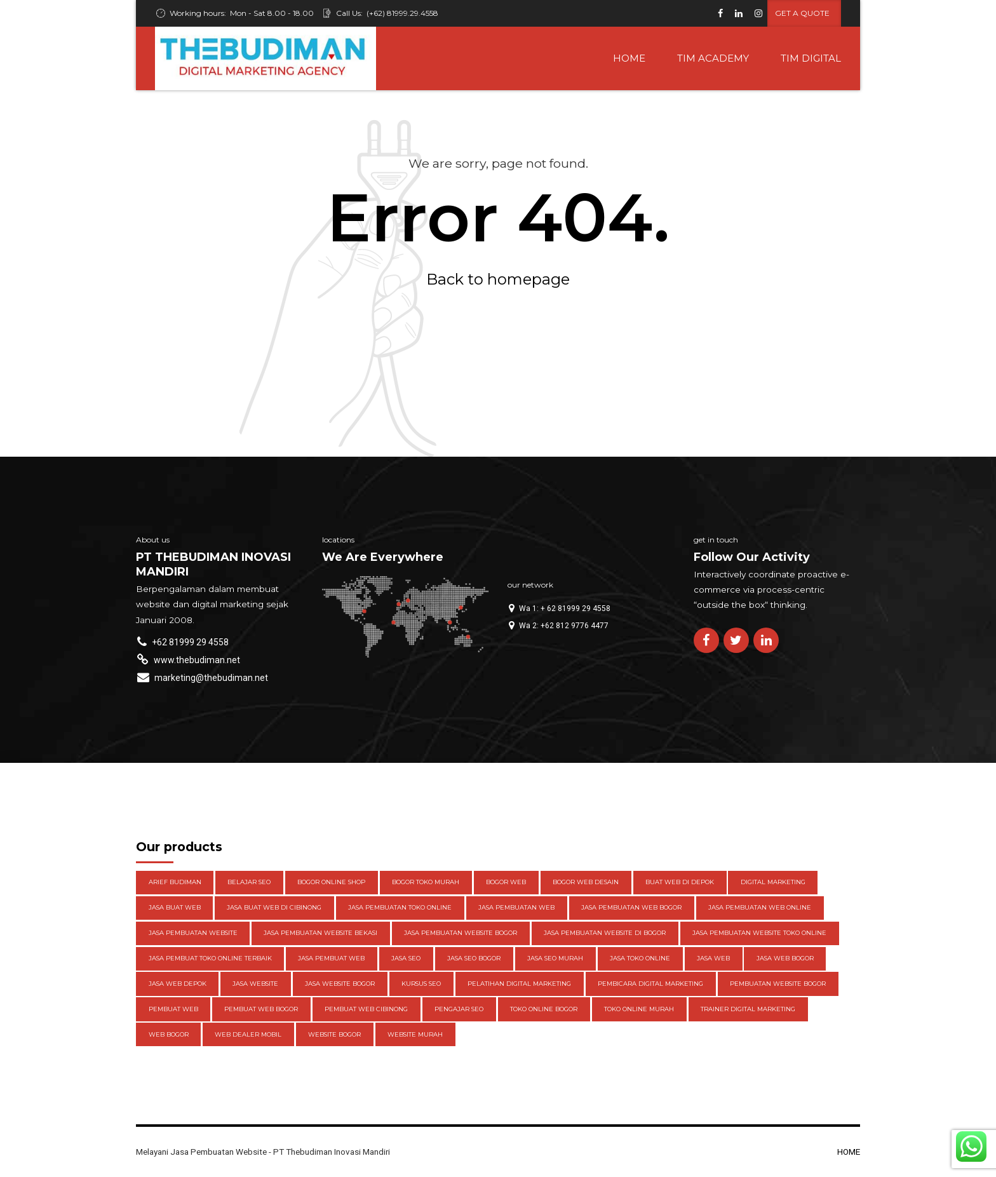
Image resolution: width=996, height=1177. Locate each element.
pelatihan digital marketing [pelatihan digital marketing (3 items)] (519, 983)
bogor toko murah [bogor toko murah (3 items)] (425, 881)
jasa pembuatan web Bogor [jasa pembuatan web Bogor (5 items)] (631, 907)
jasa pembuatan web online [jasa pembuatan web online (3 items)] (759, 907)
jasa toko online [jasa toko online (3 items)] (640, 958)
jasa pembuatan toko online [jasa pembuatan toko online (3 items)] (400, 907)
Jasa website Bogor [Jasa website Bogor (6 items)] (340, 983)
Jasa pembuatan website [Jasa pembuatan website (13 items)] (193, 932)
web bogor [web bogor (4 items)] (169, 1034)
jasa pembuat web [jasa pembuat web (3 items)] (331, 958)
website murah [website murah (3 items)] (415, 1034)
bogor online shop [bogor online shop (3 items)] (331, 881)
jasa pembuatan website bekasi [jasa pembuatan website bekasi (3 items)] (320, 932)
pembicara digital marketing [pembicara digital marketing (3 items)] (650, 983)
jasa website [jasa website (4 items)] (255, 983)
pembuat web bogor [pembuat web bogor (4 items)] (261, 1008)
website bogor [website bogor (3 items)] (334, 1034)
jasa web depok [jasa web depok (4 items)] (177, 983)
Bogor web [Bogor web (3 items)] (506, 881)
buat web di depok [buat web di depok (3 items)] (679, 881)
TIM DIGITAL (811, 58)
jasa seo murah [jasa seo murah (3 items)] (555, 958)
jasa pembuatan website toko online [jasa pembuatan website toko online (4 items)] (759, 932)
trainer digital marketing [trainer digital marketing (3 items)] (748, 1008)
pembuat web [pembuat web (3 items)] (173, 1008)
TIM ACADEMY (713, 58)
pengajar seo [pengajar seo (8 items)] (458, 1008)
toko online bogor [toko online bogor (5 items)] (543, 1008)
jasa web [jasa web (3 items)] (713, 958)
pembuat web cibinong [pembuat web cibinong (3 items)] (366, 1008)
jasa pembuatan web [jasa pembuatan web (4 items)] (516, 907)
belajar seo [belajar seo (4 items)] (249, 881)
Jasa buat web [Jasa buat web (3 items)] (175, 907)
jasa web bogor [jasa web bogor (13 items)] (785, 958)
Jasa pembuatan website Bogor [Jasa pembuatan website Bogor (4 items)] (460, 932)
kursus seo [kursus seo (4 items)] (421, 983)
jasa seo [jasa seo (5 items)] (406, 958)
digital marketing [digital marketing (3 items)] (773, 881)
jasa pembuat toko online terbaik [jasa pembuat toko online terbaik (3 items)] (210, 958)
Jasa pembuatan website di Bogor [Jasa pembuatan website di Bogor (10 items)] (605, 932)
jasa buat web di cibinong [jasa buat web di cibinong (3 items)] (274, 907)
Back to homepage (498, 279)
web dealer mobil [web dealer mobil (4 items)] (248, 1034)
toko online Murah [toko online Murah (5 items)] (639, 1008)
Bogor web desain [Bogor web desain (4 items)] (586, 881)
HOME (629, 58)
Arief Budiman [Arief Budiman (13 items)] (175, 881)
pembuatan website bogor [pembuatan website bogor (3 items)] (778, 983)
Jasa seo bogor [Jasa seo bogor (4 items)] (474, 958)
